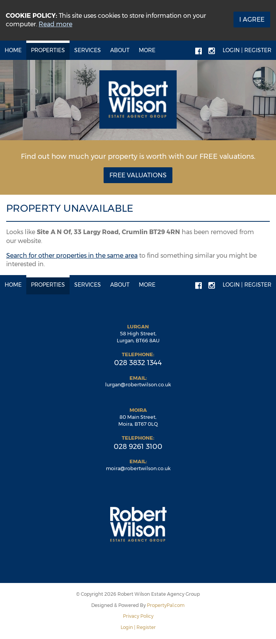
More (147, 50)
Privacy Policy (138, 616)
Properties (48, 50)
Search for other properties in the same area (72, 255)
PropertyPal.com (166, 605)
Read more (55, 24)
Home (13, 50)
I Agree (251, 19)
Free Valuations (138, 175)
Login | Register (247, 50)
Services (87, 50)
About (119, 50)
